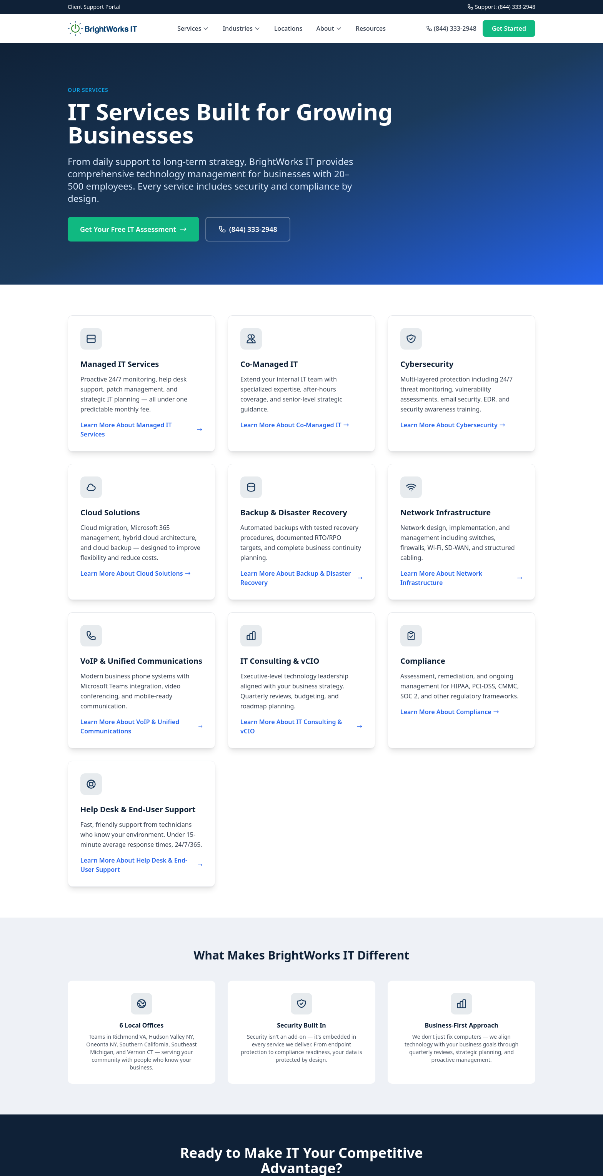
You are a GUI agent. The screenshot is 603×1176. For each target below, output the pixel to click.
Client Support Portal (94, 6)
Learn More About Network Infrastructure (461, 578)
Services (193, 28)
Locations (288, 28)
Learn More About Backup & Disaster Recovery (301, 578)
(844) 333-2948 (451, 28)
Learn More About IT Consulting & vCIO (301, 726)
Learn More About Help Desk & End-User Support (141, 865)
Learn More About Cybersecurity (452, 425)
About (328, 28)
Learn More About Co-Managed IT (294, 425)
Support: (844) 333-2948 (501, 6)
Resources (371, 28)
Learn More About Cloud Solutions (135, 573)
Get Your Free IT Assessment (133, 229)
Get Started (509, 28)
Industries (241, 28)
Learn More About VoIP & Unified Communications (141, 726)
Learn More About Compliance (449, 712)
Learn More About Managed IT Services (141, 429)
